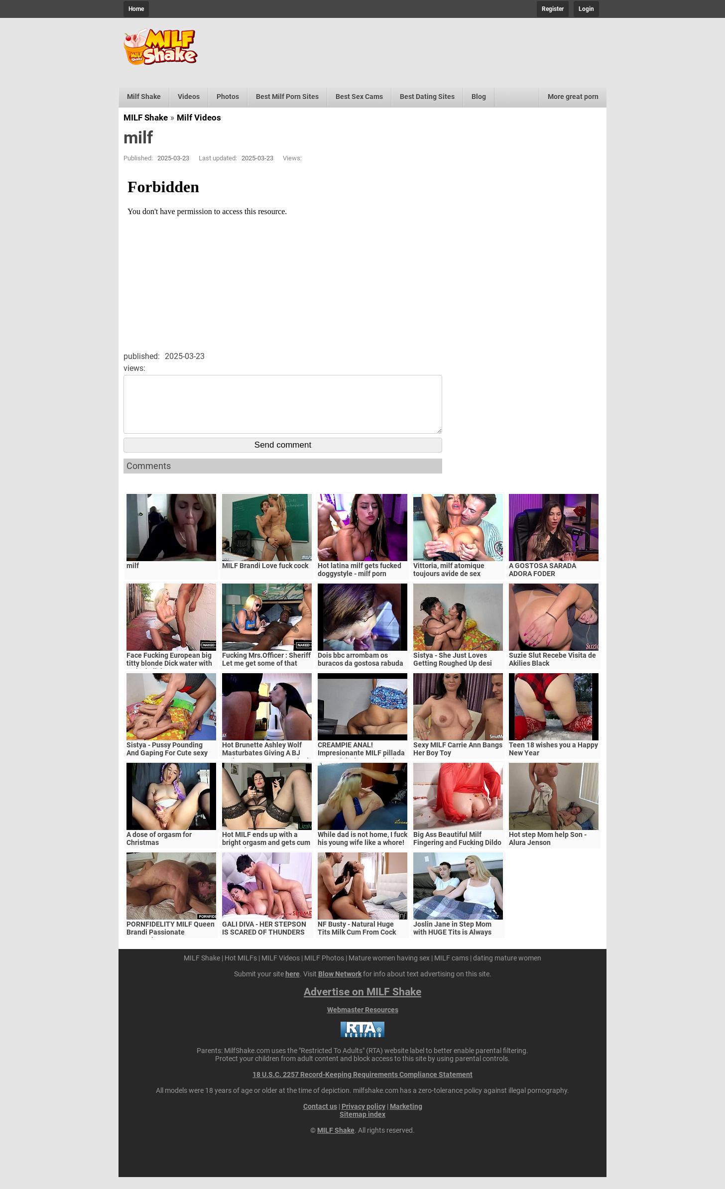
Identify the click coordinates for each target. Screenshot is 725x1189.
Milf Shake (144, 97)
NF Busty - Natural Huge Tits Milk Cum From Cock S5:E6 (357, 944)
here (292, 986)
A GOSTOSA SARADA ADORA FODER (542, 582)
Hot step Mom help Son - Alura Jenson (548, 850)
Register (553, 8)
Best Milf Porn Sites (287, 97)
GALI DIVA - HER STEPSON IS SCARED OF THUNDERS (264, 940)
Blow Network (340, 986)
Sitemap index (362, 1126)
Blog (479, 97)
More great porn (573, 97)
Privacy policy (363, 1118)
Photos (228, 97)
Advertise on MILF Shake (362, 1004)
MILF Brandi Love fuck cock (265, 578)
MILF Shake (145, 117)
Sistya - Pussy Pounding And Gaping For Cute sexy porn (167, 765)
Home (136, 8)
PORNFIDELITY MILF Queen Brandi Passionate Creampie (170, 944)
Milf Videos (199, 117)
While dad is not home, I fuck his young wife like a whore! (362, 850)
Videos (189, 97)
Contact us (320, 1118)
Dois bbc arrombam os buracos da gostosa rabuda (360, 671)
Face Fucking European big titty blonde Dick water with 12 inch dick (169, 675)
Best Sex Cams (359, 97)
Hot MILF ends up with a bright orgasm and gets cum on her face (266, 854)
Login (586, 8)
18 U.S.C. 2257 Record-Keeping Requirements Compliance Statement (362, 1086)
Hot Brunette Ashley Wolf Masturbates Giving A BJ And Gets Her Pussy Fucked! (266, 765)
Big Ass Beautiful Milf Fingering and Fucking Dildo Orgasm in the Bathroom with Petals (457, 858)
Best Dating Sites (427, 97)
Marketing (406, 1118)
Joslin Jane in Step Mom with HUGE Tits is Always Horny (452, 944)
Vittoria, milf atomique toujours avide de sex (448, 582)
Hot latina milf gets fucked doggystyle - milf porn (359, 582)
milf (132, 578)
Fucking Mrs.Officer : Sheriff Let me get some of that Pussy (266, 675)
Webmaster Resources (362, 1022)
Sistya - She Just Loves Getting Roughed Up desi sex (452, 675)
